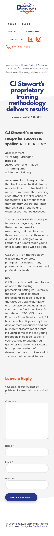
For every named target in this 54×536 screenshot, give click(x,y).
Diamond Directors (27, 8)
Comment (12, 401)
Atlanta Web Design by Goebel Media (27, 526)
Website (10, 478)
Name (9, 446)
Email (9, 462)
